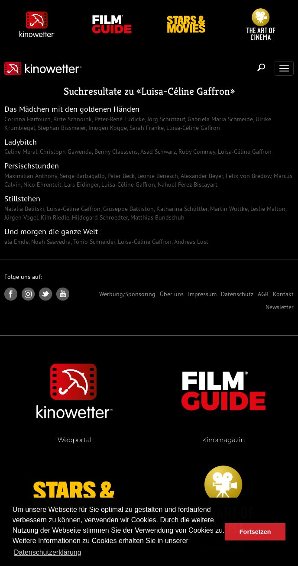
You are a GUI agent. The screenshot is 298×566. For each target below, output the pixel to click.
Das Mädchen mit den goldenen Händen (71, 109)
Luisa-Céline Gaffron (185, 91)
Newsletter (280, 307)
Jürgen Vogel (21, 217)
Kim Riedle (54, 217)
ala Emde (16, 242)
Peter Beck (120, 176)
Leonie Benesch (157, 176)
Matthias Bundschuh (157, 217)
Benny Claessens (115, 151)
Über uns (172, 294)
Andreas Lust (190, 242)
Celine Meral (20, 151)
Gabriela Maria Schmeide (219, 119)
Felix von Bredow (247, 176)
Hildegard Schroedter (99, 217)
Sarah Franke (146, 128)
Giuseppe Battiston (127, 209)
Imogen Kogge (107, 128)
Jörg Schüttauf (165, 119)
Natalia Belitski (24, 209)
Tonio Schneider (93, 242)
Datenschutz (237, 294)
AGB (263, 294)
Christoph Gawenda (65, 151)
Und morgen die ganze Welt (51, 231)
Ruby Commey (196, 151)
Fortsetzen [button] (255, 531)
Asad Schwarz (157, 151)
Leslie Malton (267, 209)
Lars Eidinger (80, 184)
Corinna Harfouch (27, 119)
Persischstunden (31, 166)
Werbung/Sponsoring (127, 294)
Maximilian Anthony (30, 176)
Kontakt (283, 294)
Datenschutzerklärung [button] (47, 552)
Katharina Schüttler (181, 209)
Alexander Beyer (201, 176)
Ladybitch (20, 142)
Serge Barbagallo (81, 176)
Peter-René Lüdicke (119, 119)
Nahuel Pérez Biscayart (186, 184)
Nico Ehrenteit (42, 184)
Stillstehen (22, 199)
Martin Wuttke (228, 209)
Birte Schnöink (72, 119)
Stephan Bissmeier (61, 128)
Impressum (202, 294)
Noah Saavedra (50, 242)
